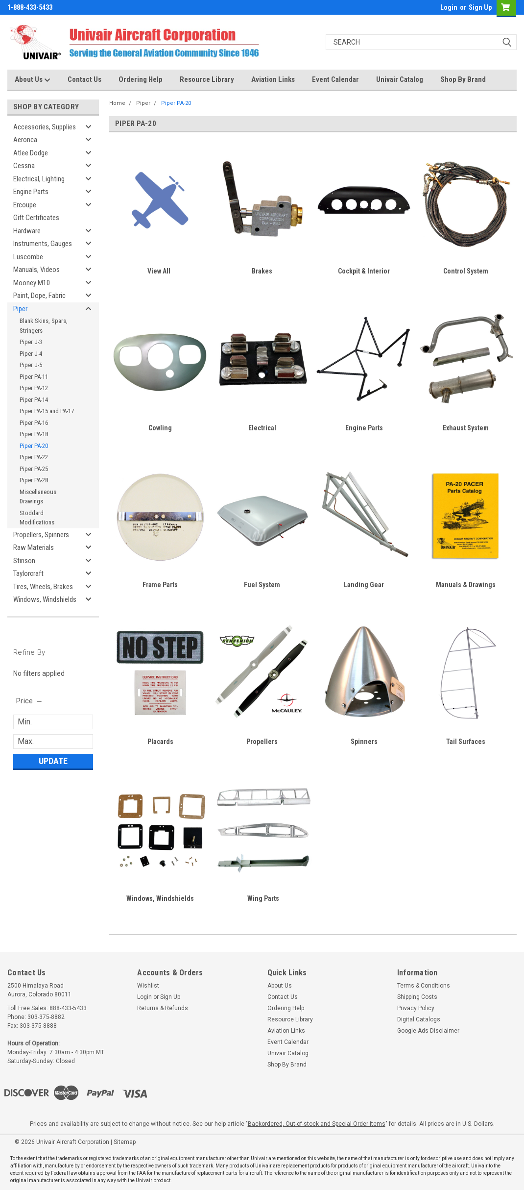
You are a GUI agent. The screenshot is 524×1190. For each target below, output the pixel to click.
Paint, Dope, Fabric (39, 295)
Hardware (27, 230)
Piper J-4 (31, 353)
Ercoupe (24, 204)
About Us (32, 80)
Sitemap (125, 1142)
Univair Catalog (399, 79)
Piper (20, 308)
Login (448, 7)
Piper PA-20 (34, 445)
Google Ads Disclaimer (428, 1030)
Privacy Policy (415, 1008)
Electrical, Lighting (39, 178)
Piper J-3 (31, 342)
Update (53, 761)
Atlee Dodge (30, 153)
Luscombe (28, 256)
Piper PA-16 (34, 422)
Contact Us (84, 79)
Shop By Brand (463, 79)
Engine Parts (30, 191)
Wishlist (148, 985)
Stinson (24, 560)
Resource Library (207, 79)
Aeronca (25, 139)
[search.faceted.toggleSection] (29, 700)
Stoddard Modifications (37, 517)
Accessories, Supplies (44, 127)
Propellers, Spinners (41, 534)
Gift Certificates (36, 217)
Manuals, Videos (36, 269)
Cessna (24, 165)
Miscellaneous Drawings (38, 496)
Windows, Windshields (44, 599)
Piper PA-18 (34, 434)
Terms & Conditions (423, 985)
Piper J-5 (31, 365)
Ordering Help (141, 79)
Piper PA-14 (34, 399)
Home (117, 103)
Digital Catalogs (418, 1019)
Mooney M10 (31, 282)
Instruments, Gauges (42, 243)
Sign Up (480, 7)
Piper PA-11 (34, 376)
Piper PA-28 (34, 480)
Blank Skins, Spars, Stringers (44, 325)
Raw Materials (33, 547)
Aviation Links (273, 79)
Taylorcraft (28, 573)
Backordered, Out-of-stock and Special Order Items (316, 1123)
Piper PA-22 (34, 457)
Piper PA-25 (34, 468)
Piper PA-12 (34, 388)
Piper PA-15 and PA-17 (47, 411)
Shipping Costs (417, 996)
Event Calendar (335, 79)
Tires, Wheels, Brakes (43, 586)
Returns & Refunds (162, 1008)
